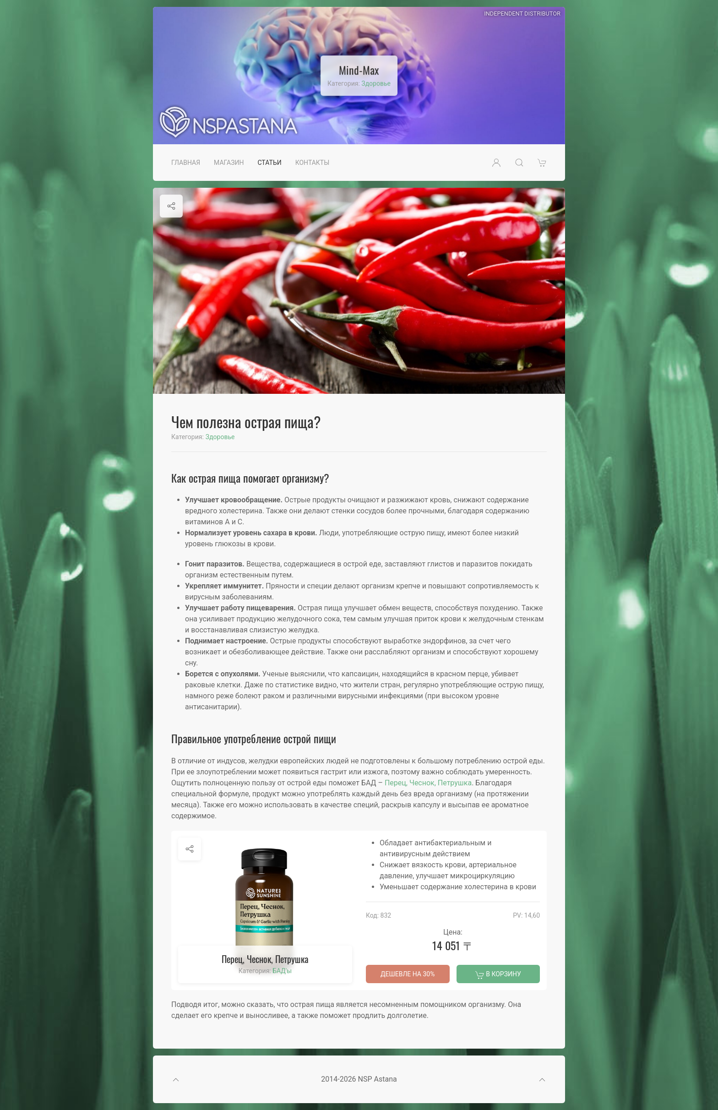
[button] (496, 162)
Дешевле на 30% (408, 974)
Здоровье (376, 83)
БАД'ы (282, 970)
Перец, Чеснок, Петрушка (428, 782)
